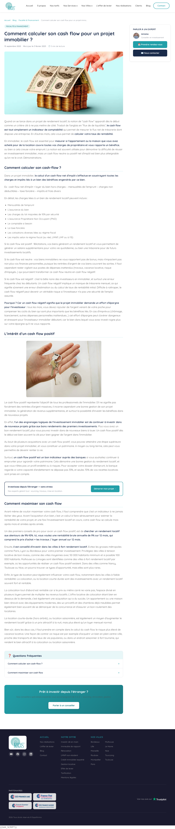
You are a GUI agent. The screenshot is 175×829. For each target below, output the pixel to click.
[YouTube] (11, 754)
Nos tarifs (54, 5)
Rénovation (66, 751)
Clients (138, 5)
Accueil (29, 5)
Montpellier (96, 759)
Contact (161, 5)
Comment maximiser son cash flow (25, 672)
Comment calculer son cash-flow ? (25, 663)
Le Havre (109, 746)
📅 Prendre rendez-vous (150, 44)
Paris (93, 764)
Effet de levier (67, 768)
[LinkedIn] (30, 754)
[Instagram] (24, 754)
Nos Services (69, 5)
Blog (148, 5)
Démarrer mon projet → (105, 489)
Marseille (95, 751)
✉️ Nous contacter (150, 53)
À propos (41, 5)
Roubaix (94, 755)
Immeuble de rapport (70, 746)
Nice (107, 751)
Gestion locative (68, 764)
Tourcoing (109, 755)
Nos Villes (86, 5)
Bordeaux (95, 742)
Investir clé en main (69, 742)
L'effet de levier (104, 5)
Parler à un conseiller (64, 705)
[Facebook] (17, 754)
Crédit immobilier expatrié (72, 759)
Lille (92, 746)
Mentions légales (68, 777)
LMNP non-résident (69, 755)
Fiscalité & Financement (29, 20)
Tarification (66, 773)
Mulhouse (109, 742)
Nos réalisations (123, 5)
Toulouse (109, 759)
